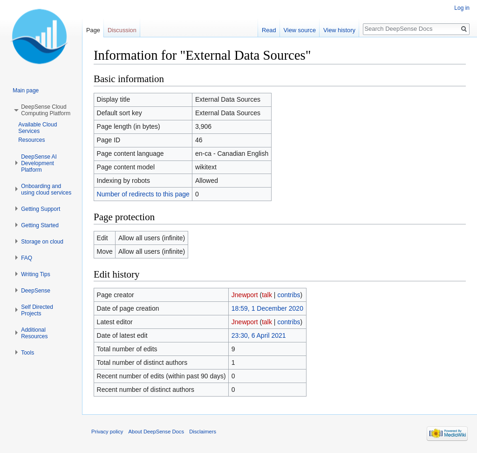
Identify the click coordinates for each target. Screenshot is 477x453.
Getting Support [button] (40, 209)
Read (269, 30)
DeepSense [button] (35, 290)
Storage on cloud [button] (42, 241)
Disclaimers (202, 431)
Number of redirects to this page (143, 194)
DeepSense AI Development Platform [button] (39, 163)
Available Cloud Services (37, 127)
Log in (462, 8)
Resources (31, 140)
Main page (26, 90)
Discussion (122, 30)
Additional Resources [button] (34, 333)
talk (267, 295)
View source (300, 30)
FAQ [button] (26, 258)
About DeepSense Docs (156, 431)
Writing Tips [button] (35, 274)
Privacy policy (107, 431)
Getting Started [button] (40, 225)
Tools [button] (27, 352)
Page (93, 30)
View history (339, 30)
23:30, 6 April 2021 (259, 335)
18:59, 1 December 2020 (267, 308)
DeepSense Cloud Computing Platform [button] (45, 110)
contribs (288, 295)
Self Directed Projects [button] (37, 310)
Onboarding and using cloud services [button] (46, 189)
